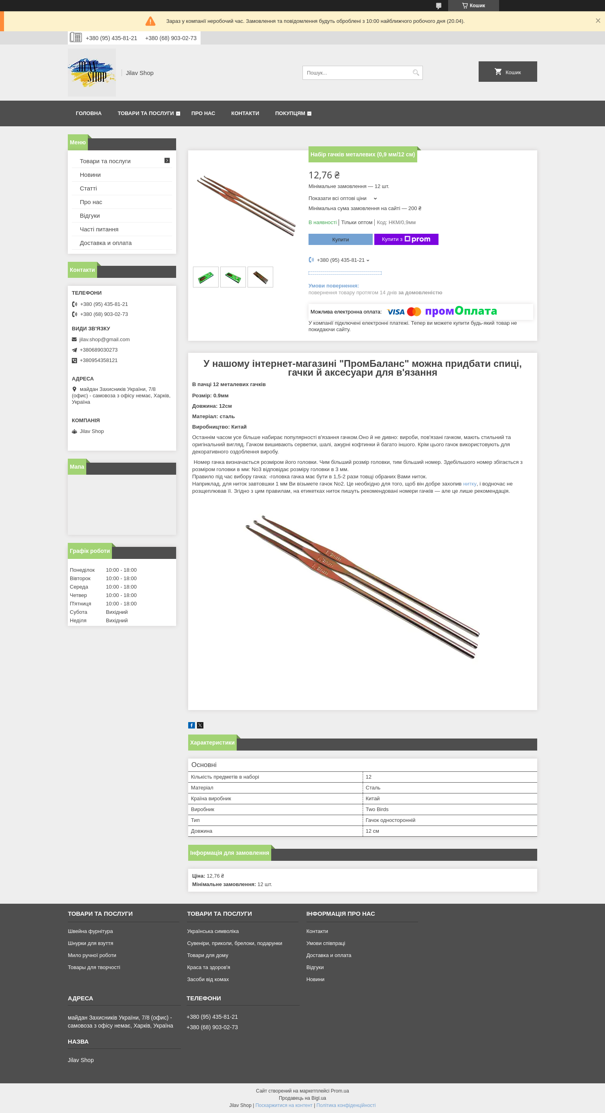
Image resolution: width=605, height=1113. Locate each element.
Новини (90, 174)
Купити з (406, 239)
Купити (340, 240)
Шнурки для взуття (90, 943)
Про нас (203, 113)
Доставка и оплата (106, 242)
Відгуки (90, 215)
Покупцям (290, 113)
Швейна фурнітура (90, 931)
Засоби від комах (208, 979)
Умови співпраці (326, 943)
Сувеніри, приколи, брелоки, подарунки (234, 943)
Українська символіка (213, 931)
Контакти (245, 113)
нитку (470, 484)
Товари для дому (207, 955)
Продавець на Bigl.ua (302, 1098)
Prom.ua (340, 1091)
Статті (88, 188)
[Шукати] (416, 73)
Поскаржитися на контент (284, 1105)
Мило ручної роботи (92, 955)
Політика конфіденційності (346, 1105)
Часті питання (99, 229)
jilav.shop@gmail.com (104, 339)
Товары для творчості (94, 967)
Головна (89, 113)
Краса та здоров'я (208, 967)
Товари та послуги (146, 113)
